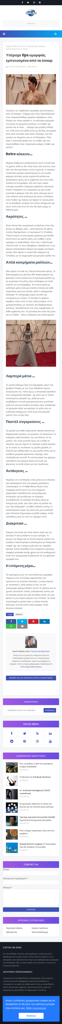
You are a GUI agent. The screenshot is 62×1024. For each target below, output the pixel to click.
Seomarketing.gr (40, 932)
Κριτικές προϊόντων (40, 928)
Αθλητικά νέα (11, 932)
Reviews (38, 667)
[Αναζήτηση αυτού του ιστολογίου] (25, 710)
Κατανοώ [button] (31, 1016)
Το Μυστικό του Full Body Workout (35, 777)
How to (22, 46)
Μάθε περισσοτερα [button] (36, 1008)
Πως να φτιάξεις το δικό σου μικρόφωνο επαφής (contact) (36, 765)
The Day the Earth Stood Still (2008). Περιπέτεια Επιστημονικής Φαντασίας (37, 819)
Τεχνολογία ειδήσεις (14, 928)
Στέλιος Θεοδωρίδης (17, 66)
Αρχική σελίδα (11, 46)
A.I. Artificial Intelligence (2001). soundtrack (35, 792)
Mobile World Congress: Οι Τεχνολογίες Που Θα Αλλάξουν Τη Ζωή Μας (38, 845)
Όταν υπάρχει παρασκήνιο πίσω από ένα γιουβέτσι (37, 832)
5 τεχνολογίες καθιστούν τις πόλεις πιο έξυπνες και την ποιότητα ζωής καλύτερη (37, 805)
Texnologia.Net (27, 667)
